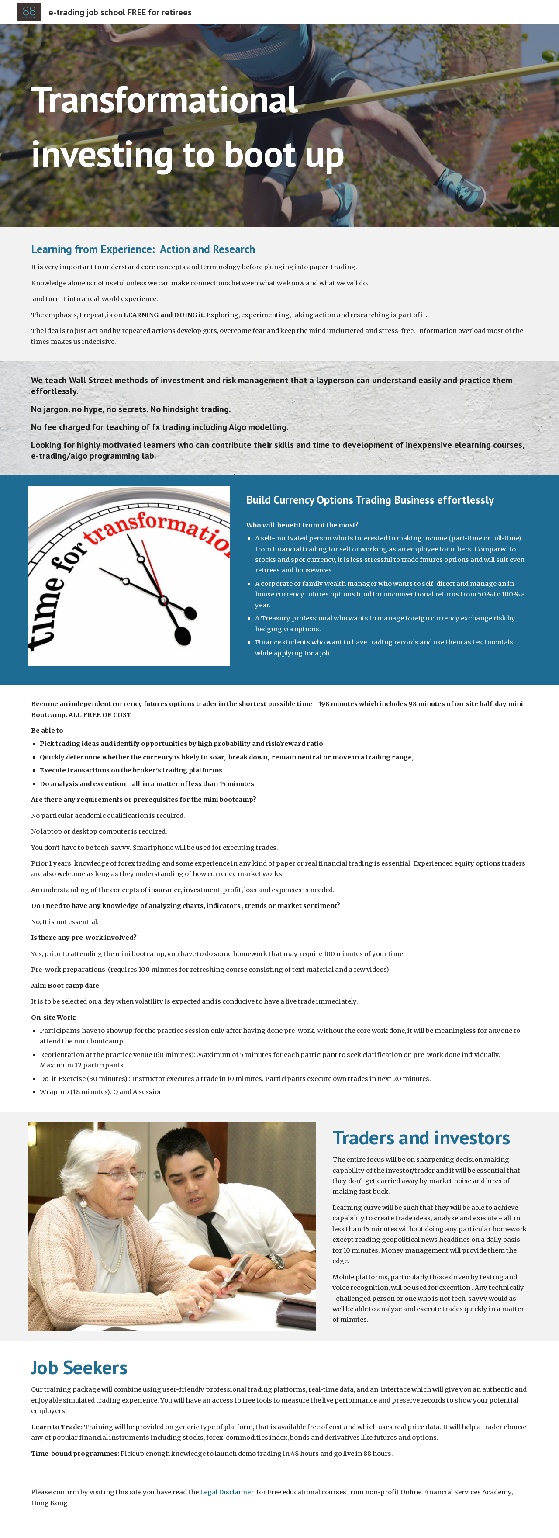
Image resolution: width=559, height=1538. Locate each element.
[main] (279, 126)
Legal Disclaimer (227, 1492)
